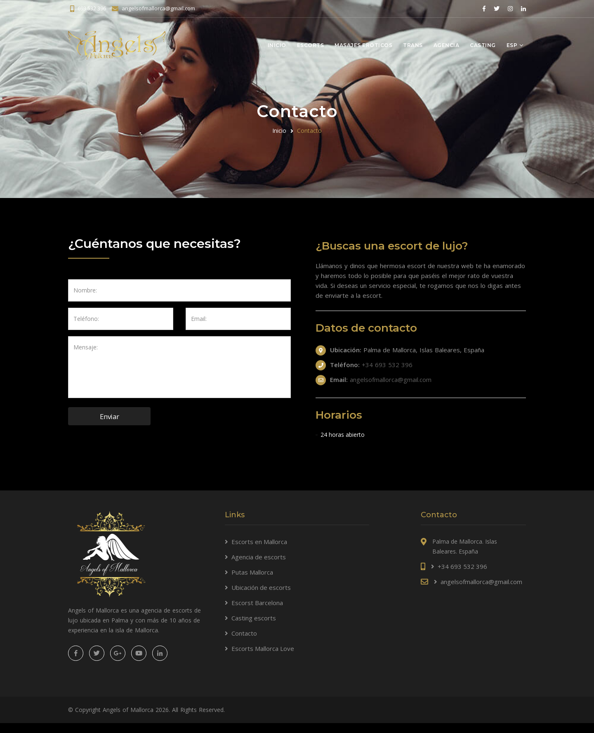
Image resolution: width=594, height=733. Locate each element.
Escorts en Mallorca (259, 541)
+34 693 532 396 (387, 365)
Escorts (310, 45)
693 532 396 (92, 8)
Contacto (244, 633)
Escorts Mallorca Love (262, 648)
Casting (483, 45)
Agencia (447, 45)
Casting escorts (253, 618)
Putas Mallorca (252, 572)
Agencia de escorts (258, 557)
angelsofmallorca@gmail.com (158, 8)
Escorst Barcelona (257, 603)
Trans (413, 45)
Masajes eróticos (363, 45)
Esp (512, 45)
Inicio (277, 45)
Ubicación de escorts (261, 587)
